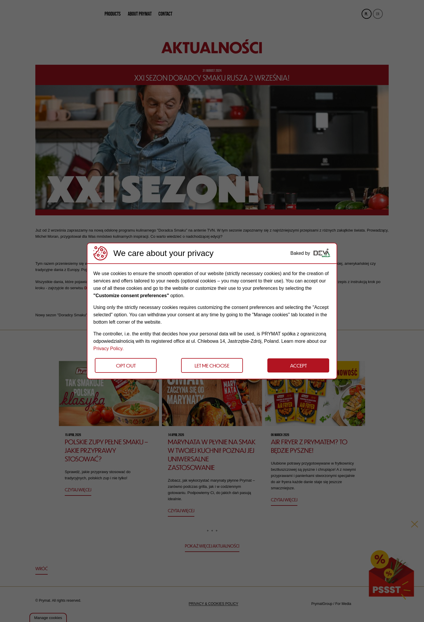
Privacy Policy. (108, 348)
